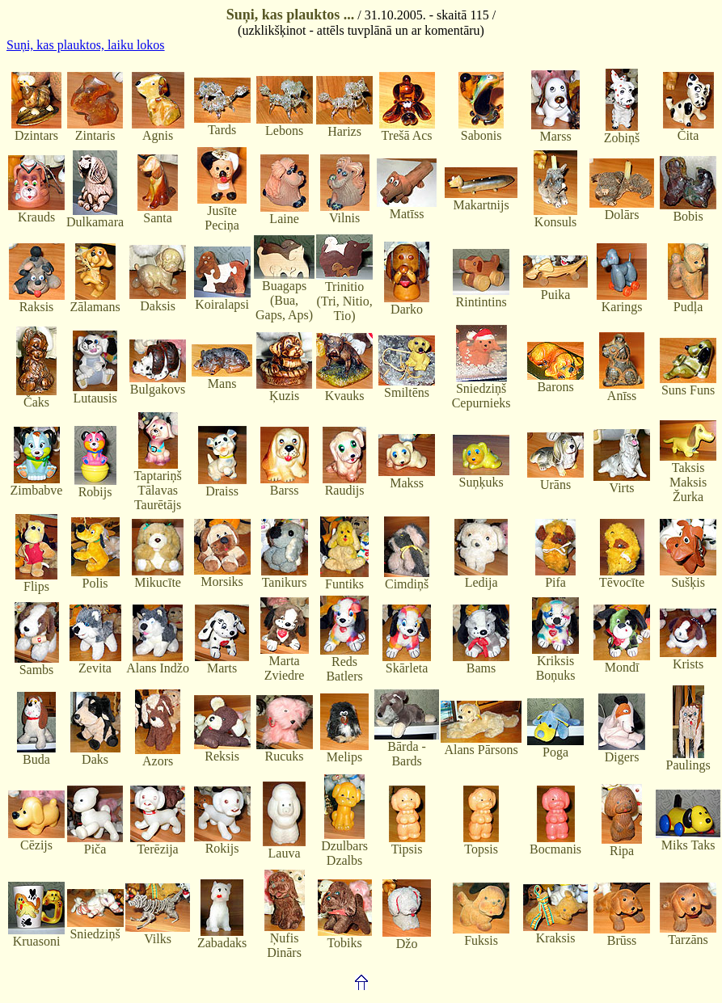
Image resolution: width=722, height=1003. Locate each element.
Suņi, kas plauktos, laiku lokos (85, 45)
